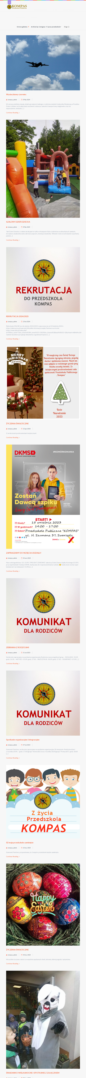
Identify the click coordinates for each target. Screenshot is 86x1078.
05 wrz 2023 (26, 558)
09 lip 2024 (25, 99)
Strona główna (39, 6)
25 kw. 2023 (26, 848)
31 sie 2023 (25, 652)
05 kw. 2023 (26, 955)
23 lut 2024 (25, 321)
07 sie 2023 (25, 745)
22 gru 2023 (26, 429)
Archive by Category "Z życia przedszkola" (46, 27)
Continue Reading (13, 113)
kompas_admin (11, 99)
